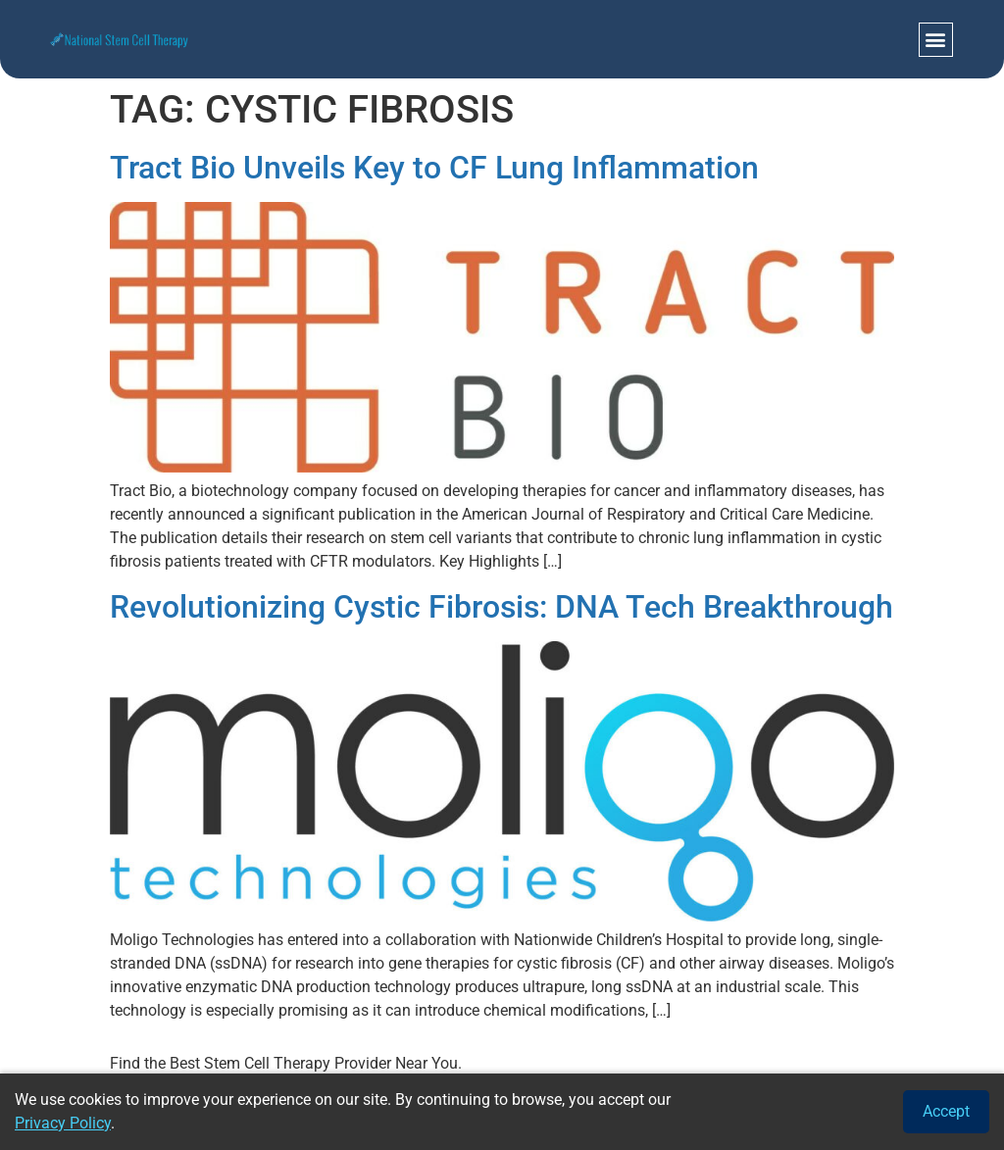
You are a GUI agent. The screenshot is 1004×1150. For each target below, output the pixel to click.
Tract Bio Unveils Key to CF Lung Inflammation (434, 167)
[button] (936, 40)
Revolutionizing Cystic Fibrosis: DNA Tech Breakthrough (501, 606)
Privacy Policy (63, 1123)
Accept (946, 1111)
